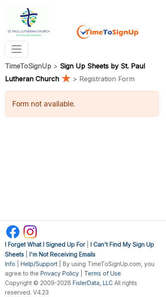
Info (10, 263)
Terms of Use (102, 273)
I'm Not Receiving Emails (62, 254)
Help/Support (39, 263)
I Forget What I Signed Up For (45, 244)
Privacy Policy (59, 273)
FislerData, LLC (93, 282)
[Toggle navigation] (16, 49)
